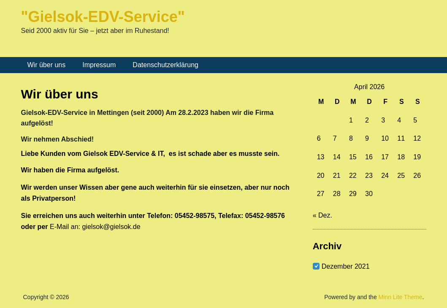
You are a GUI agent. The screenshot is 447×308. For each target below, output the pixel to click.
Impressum (99, 64)
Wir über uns (46, 64)
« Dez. (322, 215)
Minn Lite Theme (401, 297)
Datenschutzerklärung (165, 64)
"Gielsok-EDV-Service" (103, 16)
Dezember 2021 (346, 266)
